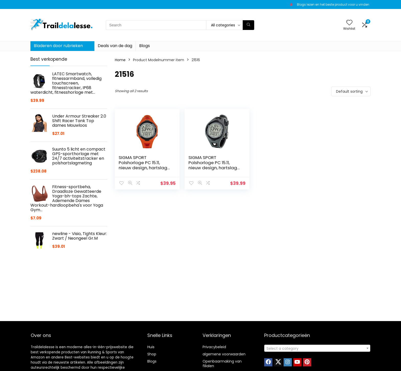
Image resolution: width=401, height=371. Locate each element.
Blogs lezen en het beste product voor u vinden (333, 4)
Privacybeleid (214, 346)
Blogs (144, 46)
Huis (150, 346)
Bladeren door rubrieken (58, 46)
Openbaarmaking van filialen (222, 363)
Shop (151, 354)
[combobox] (317, 348)
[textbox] (317, 348)
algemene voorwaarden (224, 354)
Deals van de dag (115, 46)
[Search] (248, 25)
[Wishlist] (349, 23)
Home (120, 59)
